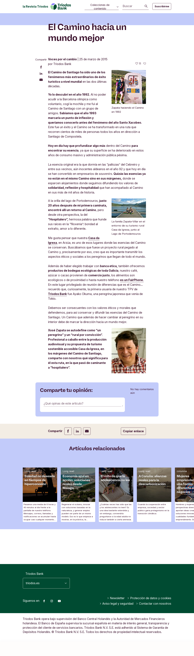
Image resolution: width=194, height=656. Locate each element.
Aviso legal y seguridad (117, 618)
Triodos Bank (57, 343)
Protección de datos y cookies (149, 612)
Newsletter (116, 612)
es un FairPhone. (132, 329)
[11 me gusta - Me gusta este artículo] (138, 113)
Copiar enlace (133, 481)
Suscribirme (162, 6)
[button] (190, 548)
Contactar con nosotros (153, 618)
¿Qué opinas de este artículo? (63, 453)
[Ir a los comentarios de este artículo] (144, 113)
